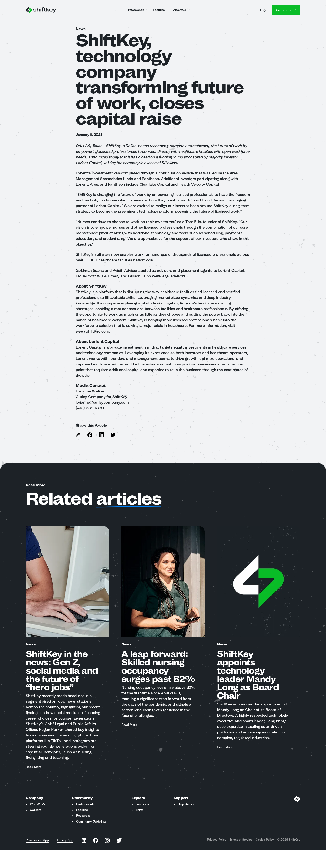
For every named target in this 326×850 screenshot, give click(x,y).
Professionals (85, 804)
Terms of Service (241, 839)
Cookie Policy (265, 839)
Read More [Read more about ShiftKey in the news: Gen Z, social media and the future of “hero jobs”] (33, 767)
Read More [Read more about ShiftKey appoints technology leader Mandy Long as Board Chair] (225, 747)
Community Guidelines (91, 821)
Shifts (139, 810)
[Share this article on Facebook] (89, 434)
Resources (83, 816)
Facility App (65, 840)
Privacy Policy (216, 839)
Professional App (37, 840)
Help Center (186, 804)
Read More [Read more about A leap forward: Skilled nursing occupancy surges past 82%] (129, 725)
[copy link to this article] (78, 435)
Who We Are (38, 804)
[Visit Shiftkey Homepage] (297, 799)
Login (263, 10)
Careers (35, 810)
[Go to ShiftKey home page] (41, 10)
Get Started (286, 10)
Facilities (82, 810)
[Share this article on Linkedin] (101, 434)
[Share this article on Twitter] (113, 434)
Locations (142, 804)
